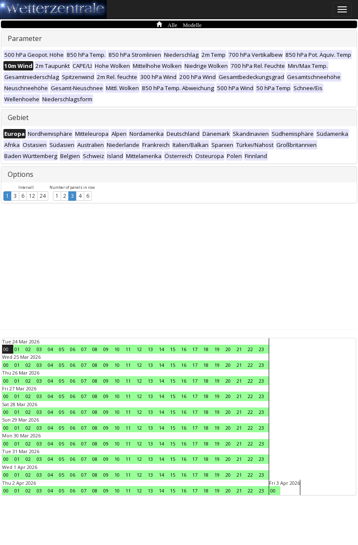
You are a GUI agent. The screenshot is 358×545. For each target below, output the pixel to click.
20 (228, 349)
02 (28, 349)
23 (261, 349)
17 (194, 349)
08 (94, 349)
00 (6, 349)
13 (150, 349)
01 (17, 349)
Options (20, 174)
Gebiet (18, 117)
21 (239, 349)
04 (50, 349)
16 (183, 349)
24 (43, 195)
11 (128, 349)
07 (83, 349)
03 (39, 349)
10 (117, 349)
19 (217, 349)
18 (205, 349)
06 (72, 349)
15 (172, 349)
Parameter (25, 38)
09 (106, 349)
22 (250, 349)
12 (32, 195)
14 (161, 349)
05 (61, 349)
